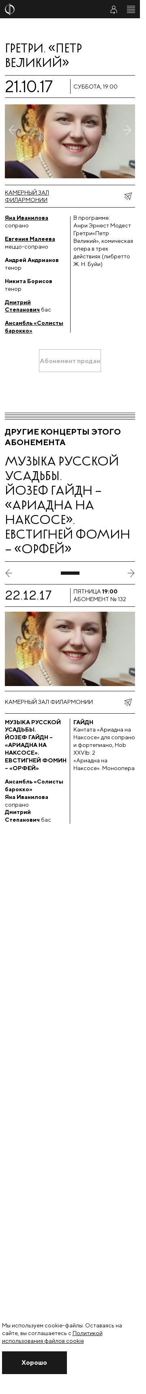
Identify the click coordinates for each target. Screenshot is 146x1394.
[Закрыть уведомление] (34, 1362)
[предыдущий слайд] (9, 573)
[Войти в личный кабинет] (113, 9)
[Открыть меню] (131, 9)
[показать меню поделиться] (127, 196)
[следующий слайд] (131, 573)
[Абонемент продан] (70, 360)
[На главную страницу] (49, 9)
